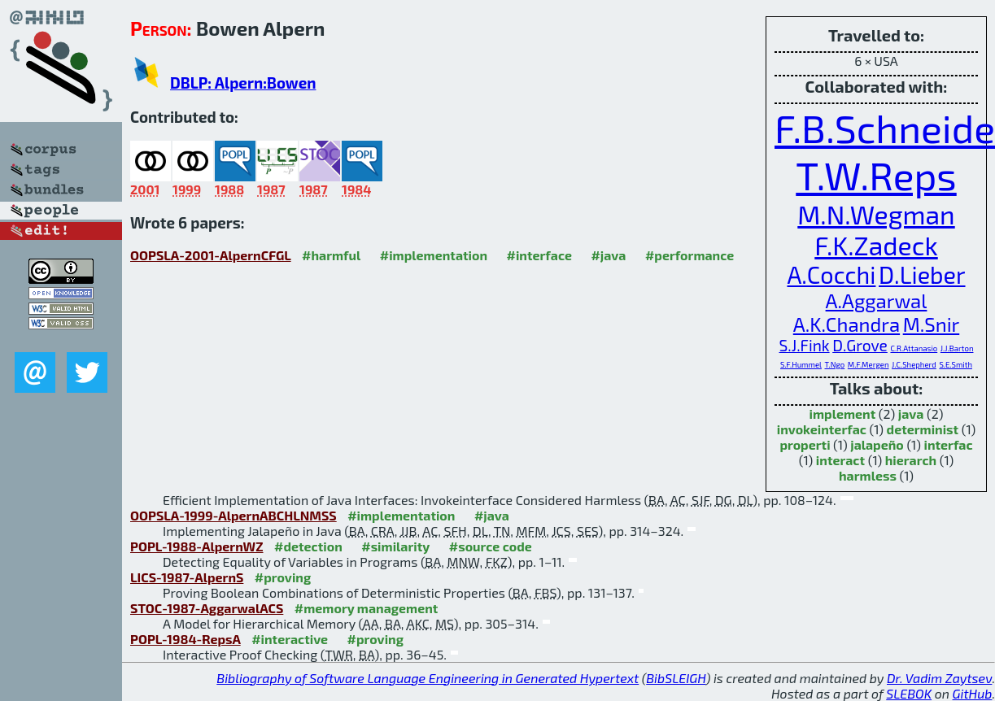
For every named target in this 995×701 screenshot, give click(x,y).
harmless (868, 475)
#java (608, 255)
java (911, 413)
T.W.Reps (876, 174)
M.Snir (931, 324)
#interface (539, 255)
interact (840, 460)
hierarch (910, 460)
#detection (308, 546)
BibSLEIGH (675, 678)
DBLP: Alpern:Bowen (243, 82)
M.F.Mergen (868, 364)
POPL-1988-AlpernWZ (197, 546)
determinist (923, 429)
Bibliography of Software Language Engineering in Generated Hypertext (427, 678)
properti (804, 444)
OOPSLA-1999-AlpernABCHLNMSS (233, 515)
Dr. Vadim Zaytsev (939, 678)
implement (843, 413)
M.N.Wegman (875, 213)
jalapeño (877, 444)
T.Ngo (835, 364)
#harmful (331, 255)
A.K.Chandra (846, 324)
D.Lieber (922, 274)
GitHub (973, 693)
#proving (283, 577)
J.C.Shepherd (914, 364)
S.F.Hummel (801, 364)
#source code (490, 546)
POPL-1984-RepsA (185, 639)
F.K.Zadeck (875, 244)
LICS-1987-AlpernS (186, 577)
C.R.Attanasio (913, 348)
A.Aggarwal (876, 300)
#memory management (367, 608)
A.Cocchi (831, 274)
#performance (689, 255)
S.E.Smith (955, 364)
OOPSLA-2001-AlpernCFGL (210, 255)
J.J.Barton (957, 348)
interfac (947, 444)
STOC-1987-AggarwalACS (206, 608)
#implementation (433, 255)
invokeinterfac (821, 429)
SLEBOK (909, 693)
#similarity (395, 546)
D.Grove (860, 345)
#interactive (289, 639)
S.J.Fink (804, 345)
